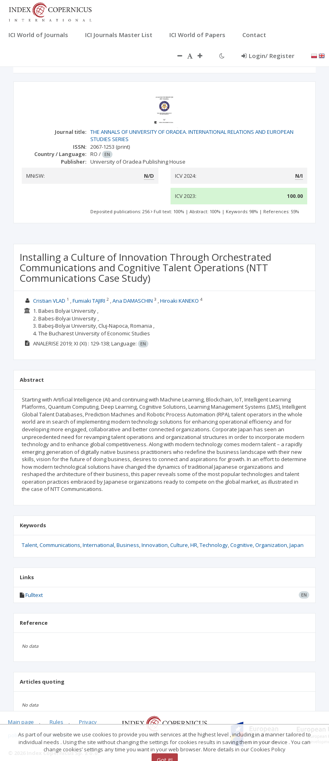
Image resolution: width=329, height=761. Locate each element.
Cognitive (241, 545)
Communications (60, 545)
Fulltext (34, 595)
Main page (21, 722)
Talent (29, 545)
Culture (179, 545)
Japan (296, 545)
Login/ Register (268, 56)
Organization (271, 545)
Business (128, 545)
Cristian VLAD (49, 300)
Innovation (155, 545)
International (98, 545)
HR (193, 545)
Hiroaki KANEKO (179, 300)
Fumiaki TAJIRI (89, 300)
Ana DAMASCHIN (132, 300)
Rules (56, 722)
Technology (214, 545)
